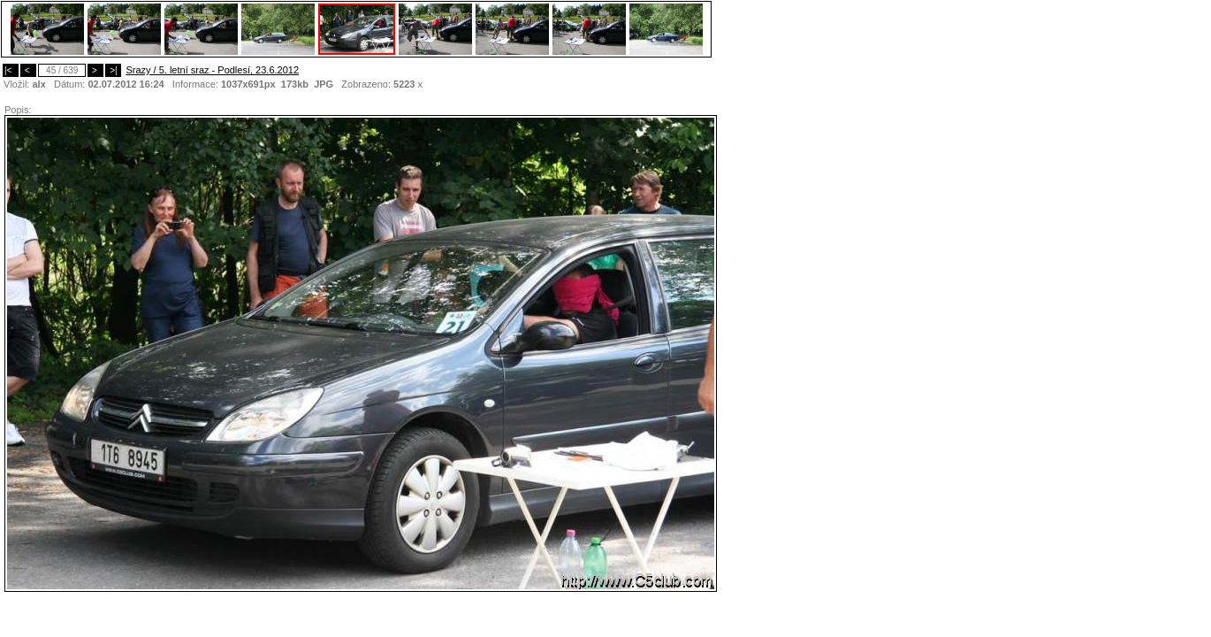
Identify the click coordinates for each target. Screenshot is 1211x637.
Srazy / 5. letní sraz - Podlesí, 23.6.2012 (212, 70)
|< (10, 70)
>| (113, 70)
